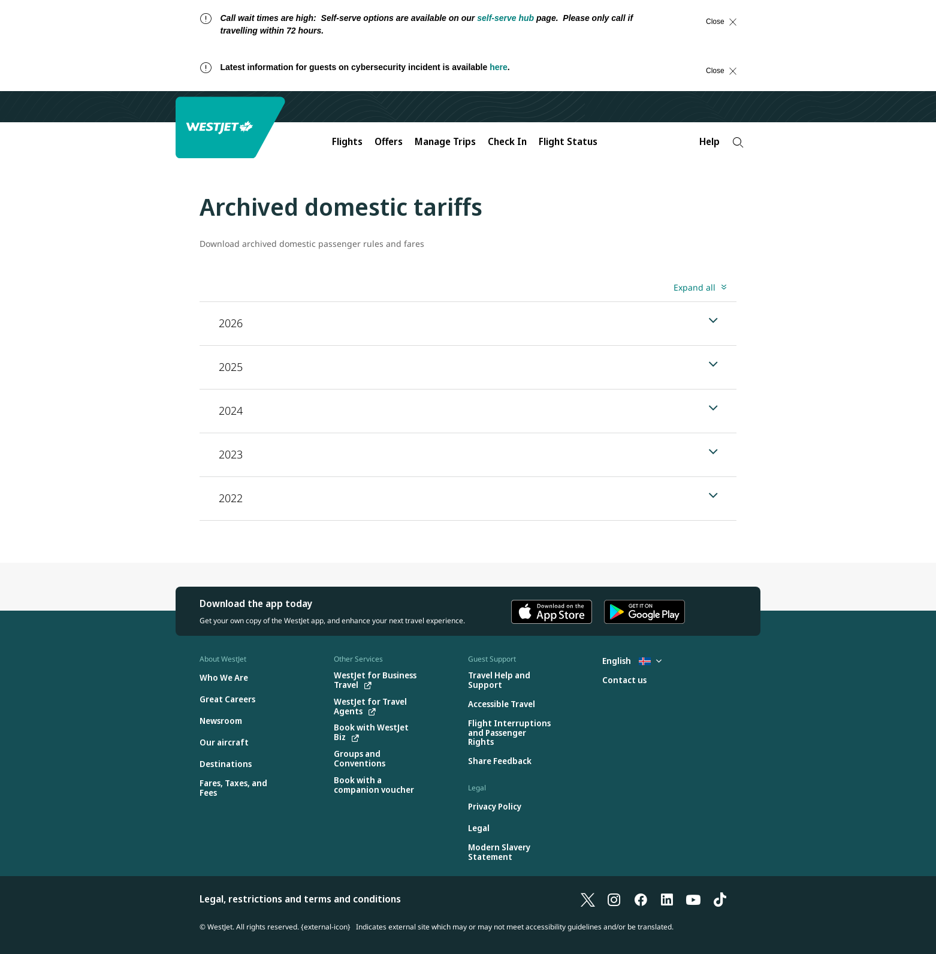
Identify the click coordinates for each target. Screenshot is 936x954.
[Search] (738, 142)
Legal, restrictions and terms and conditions (300, 898)
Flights (347, 141)
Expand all (694, 287)
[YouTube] (693, 898)
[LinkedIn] (667, 898)
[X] (588, 898)
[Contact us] (624, 680)
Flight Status (568, 141)
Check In (507, 141)
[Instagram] (614, 898)
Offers (389, 141)
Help (709, 141)
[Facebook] (640, 898)
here (499, 67)
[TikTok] (719, 898)
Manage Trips (445, 141)
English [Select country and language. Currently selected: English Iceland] (632, 660)
